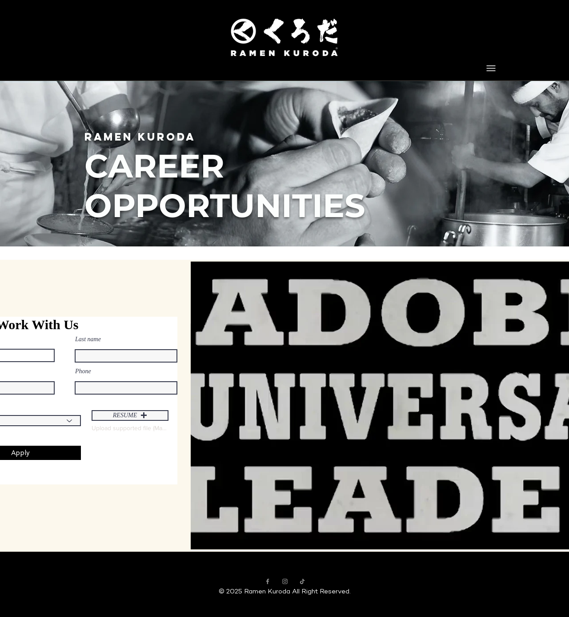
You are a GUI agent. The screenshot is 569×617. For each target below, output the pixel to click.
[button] (130, 415)
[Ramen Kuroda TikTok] (302, 581)
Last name (88, 339)
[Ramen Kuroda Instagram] (285, 581)
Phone (83, 371)
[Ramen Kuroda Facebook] (267, 581)
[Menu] (491, 68)
